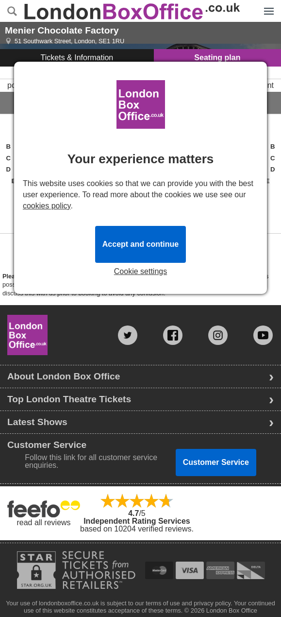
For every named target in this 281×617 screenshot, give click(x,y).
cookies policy (46, 206)
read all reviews (43, 522)
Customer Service (216, 462)
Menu (266, 6)
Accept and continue (140, 244)
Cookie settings (140, 271)
